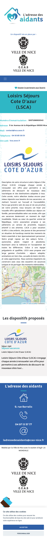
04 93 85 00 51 (18, 135)
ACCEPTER (24, 527)
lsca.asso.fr (15, 140)
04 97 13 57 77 (23, 424)
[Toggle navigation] (5, 78)
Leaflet (24, 303)
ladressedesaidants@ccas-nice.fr (23, 440)
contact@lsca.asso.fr (15, 130)
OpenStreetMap (33, 303)
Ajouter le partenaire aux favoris (29, 87)
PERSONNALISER (23, 533)
